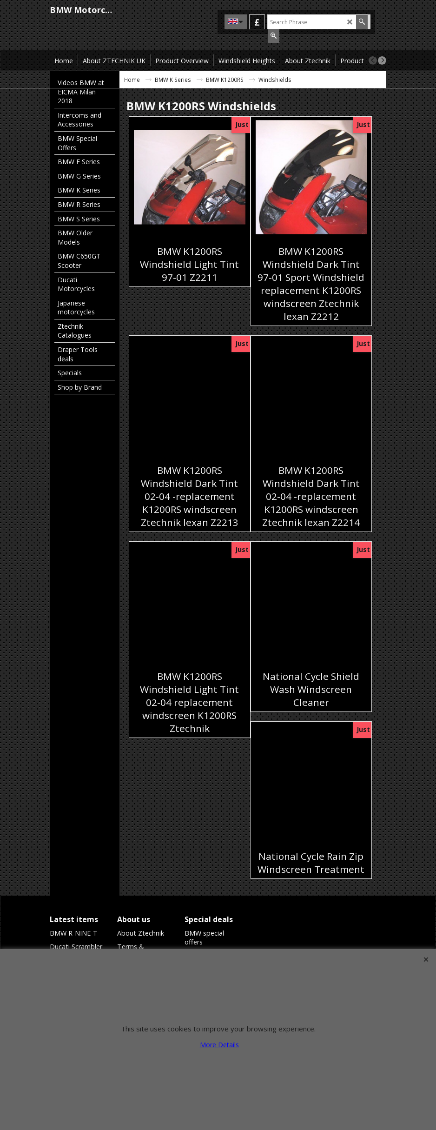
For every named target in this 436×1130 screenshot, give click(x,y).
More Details (219, 1044)
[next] (382, 60)
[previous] (373, 60)
